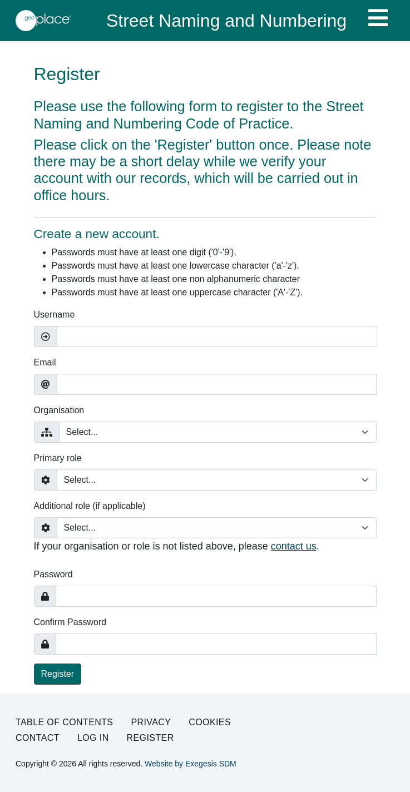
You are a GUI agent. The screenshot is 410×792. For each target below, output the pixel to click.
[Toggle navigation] (378, 17)
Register (58, 674)
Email (45, 362)
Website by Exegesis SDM (190, 763)
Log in (93, 737)
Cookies (210, 722)
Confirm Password (70, 622)
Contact (38, 737)
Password (53, 574)
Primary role (58, 458)
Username (54, 314)
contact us (294, 546)
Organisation (59, 410)
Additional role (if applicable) (90, 506)
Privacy (151, 722)
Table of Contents (64, 722)
